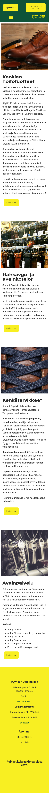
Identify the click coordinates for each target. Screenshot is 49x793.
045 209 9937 (24, 701)
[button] (36, 7)
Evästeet (24, 722)
